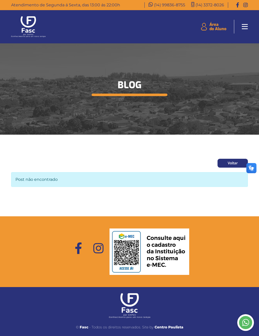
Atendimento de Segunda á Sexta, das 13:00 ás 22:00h (65, 5)
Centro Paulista (169, 327)
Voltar (233, 163)
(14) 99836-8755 (169, 5)
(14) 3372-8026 (210, 5)
